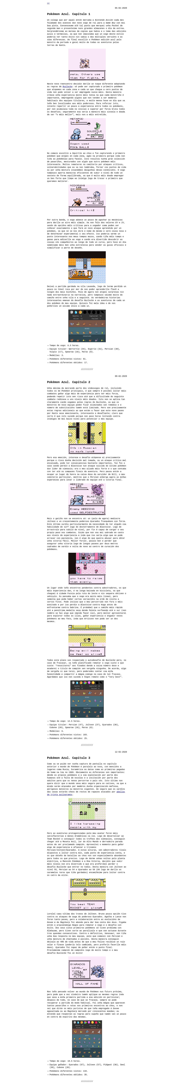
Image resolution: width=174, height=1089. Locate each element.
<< (48, 3)
